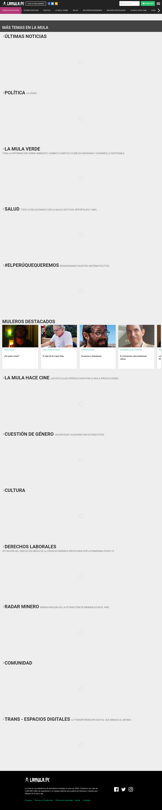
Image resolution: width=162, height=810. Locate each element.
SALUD (75, 10)
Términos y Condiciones (44, 800)
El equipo (28, 800)
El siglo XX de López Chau (53, 356)
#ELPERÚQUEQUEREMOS (92, 10)
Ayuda (77, 800)
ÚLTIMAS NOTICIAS (31, 10)
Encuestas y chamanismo (91, 356)
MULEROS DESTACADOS (116, 10)
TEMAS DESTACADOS (10, 10)
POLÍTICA (47, 10)
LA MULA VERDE (61, 10)
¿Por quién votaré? (11, 356)
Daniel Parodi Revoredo (51, 350)
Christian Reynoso (88, 350)
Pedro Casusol (9, 350)
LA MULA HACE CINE (138, 10)
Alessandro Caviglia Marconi (131, 350)
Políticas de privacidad (64, 800)
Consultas (86, 800)
